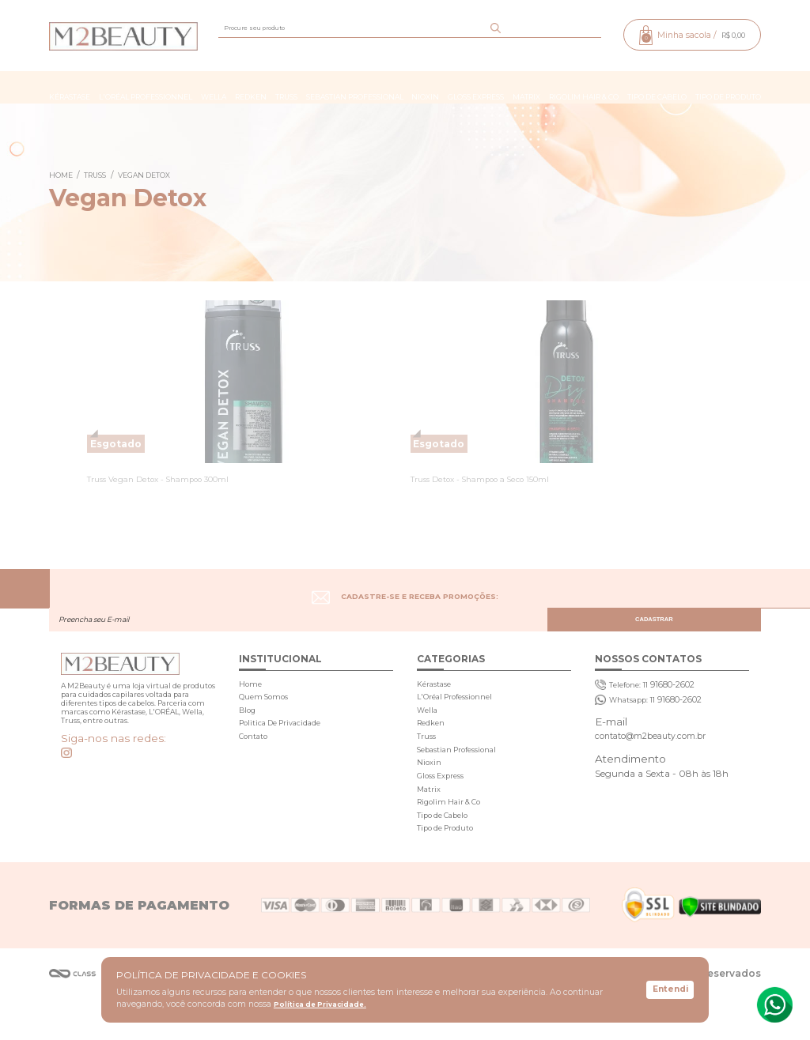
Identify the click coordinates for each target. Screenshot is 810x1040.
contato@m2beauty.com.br (660, 757)
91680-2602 (651, 692)
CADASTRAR (693, 594)
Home (251, 690)
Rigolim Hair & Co (582, 87)
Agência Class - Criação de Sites (73, 1014)
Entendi (670, 989)
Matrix (525, 87)
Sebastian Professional (354, 87)
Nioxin (425, 87)
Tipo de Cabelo (654, 87)
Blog (248, 723)
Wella (215, 87)
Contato (255, 755)
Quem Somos (266, 707)
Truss (287, 87)
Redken (251, 87)
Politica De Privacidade (286, 739)
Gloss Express (475, 87)
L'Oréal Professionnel (148, 87)
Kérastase (72, 87)
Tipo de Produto (725, 87)
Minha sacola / (687, 35)
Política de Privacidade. (323, 1005)
